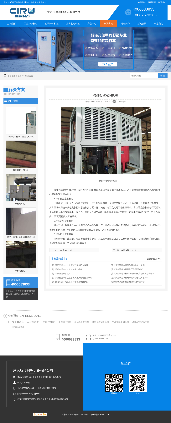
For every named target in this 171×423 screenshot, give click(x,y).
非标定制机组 (21, 270)
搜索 (162, 76)
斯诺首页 (11, 23)
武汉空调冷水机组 (63, 273)
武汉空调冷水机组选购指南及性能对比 (71, 282)
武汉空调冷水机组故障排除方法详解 (129, 282)
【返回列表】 (152, 259)
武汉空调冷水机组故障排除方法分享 (129, 265)
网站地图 (152, 2)
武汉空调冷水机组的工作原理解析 (128, 269)
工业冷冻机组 (30, 23)
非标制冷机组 (18, 327)
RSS (102, 414)
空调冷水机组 (52, 23)
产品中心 (91, 23)
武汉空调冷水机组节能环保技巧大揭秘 (71, 265)
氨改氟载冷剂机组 (21, 170)
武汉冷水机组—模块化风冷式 (21, 136)
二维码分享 (121, 102)
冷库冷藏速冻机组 (129, 250)
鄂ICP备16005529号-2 (79, 414)
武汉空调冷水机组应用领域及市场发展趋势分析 (133, 273)
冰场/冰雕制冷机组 (140, 322)
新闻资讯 (141, 23)
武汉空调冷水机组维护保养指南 (68, 269)
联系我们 (162, 2)
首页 (19, 76)
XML (107, 414)
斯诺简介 (125, 23)
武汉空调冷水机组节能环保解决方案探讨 (130, 278)
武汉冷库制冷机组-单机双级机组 (21, 237)
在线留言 (142, 2)
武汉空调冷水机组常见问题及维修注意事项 (73, 278)
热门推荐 (13, 101)
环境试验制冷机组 (100, 322)
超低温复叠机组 (81, 322)
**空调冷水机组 (65, 250)
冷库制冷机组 (73, 23)
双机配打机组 (21, 203)
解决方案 (108, 23)
